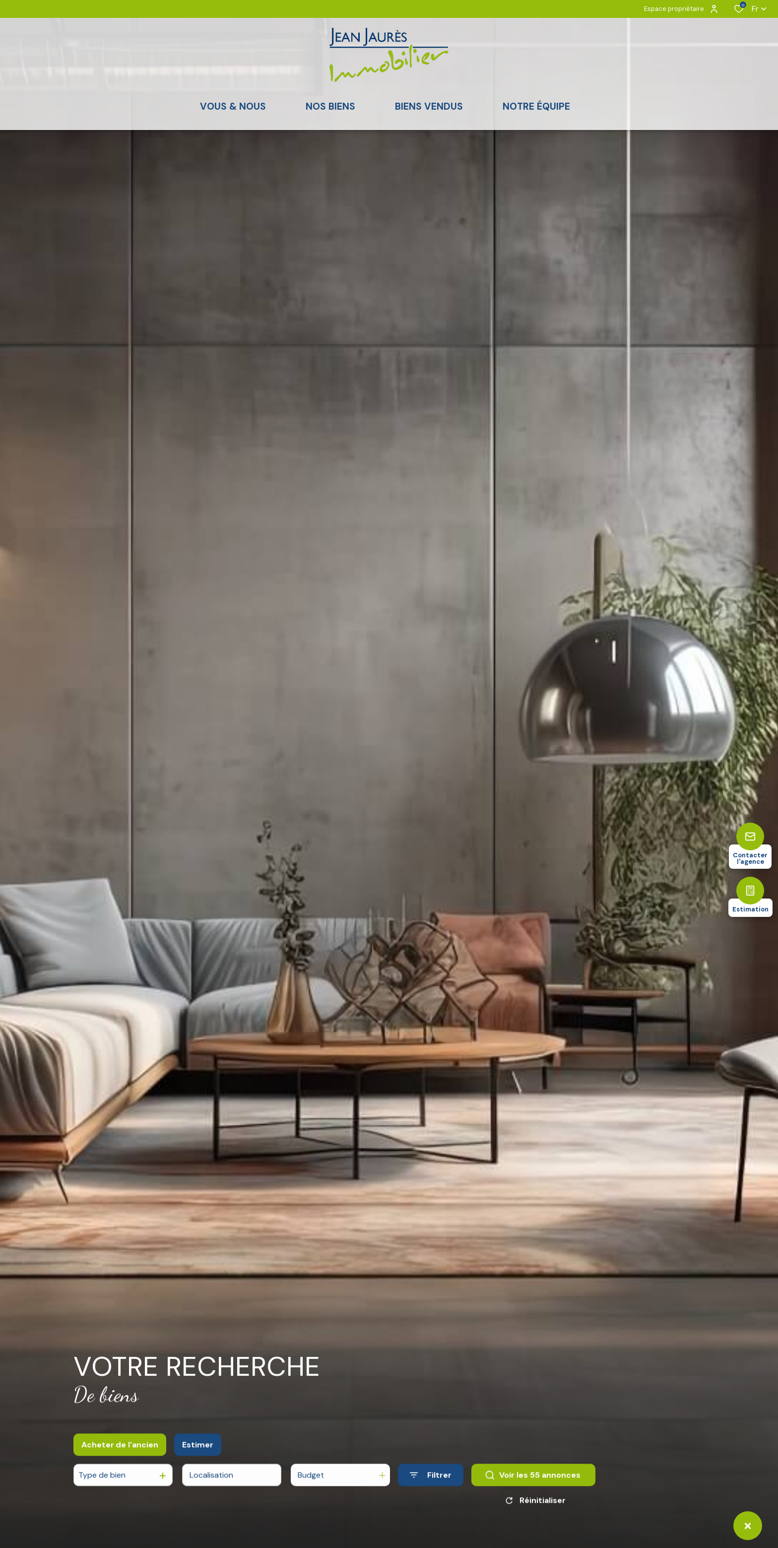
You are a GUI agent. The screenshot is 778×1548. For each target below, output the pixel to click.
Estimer (197, 1456)
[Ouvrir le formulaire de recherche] (430, 1487)
